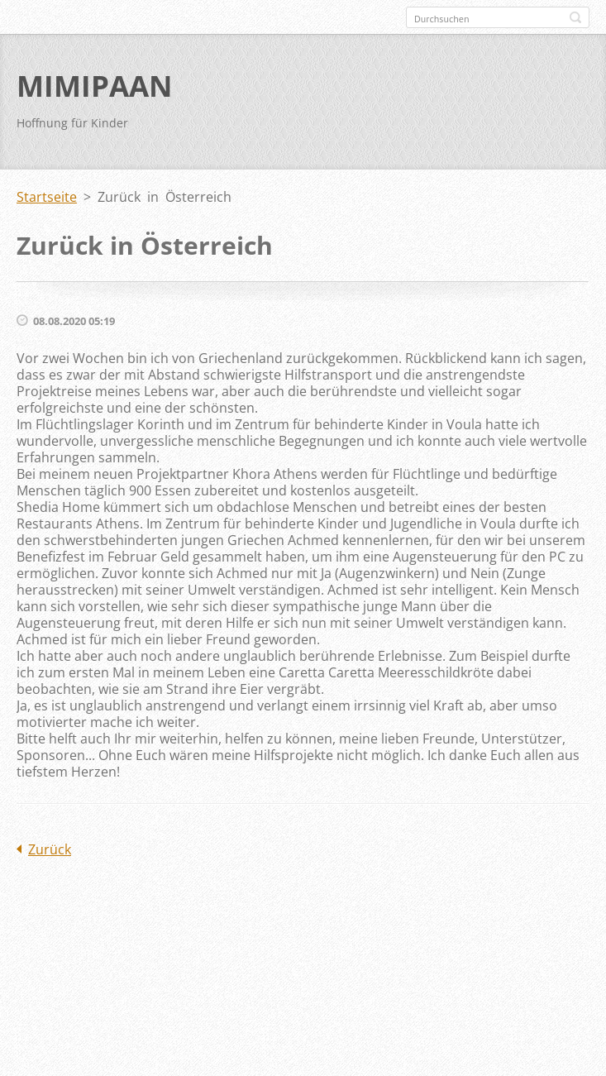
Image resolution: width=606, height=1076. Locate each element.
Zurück (49, 849)
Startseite (47, 197)
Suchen (575, 17)
